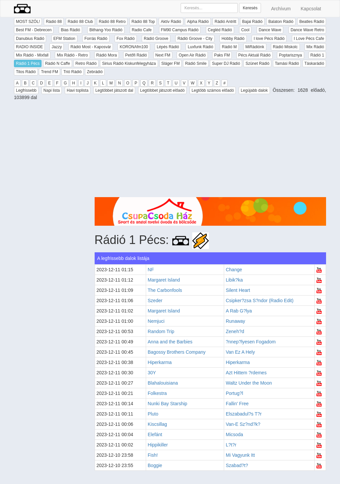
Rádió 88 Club (80, 21)
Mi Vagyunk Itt (240, 455)
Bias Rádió (70, 30)
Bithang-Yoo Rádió (106, 30)
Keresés (250, 8)
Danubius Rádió (30, 38)
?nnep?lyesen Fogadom (251, 341)
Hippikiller (158, 444)
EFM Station (64, 38)
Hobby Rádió (232, 38)
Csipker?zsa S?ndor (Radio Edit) (260, 300)
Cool (245, 30)
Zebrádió (95, 71)
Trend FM (49, 71)
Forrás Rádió (95, 38)
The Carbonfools (165, 290)
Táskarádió (314, 63)
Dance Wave (270, 30)
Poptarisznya (290, 55)
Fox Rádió (126, 38)
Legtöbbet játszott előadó (162, 90)
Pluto (153, 414)
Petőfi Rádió (136, 55)
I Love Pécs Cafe (309, 38)
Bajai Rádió (252, 21)
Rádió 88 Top (143, 21)
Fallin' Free (237, 403)
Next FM (162, 55)
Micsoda (234, 434)
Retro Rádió (86, 63)
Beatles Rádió (311, 21)
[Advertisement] (210, 150)
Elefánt (155, 434)
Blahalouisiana (163, 383)
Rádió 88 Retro (112, 21)
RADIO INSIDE (29, 47)
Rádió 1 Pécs (28, 63)
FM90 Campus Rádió (180, 30)
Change (234, 269)
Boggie (155, 465)
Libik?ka (234, 280)
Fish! (153, 455)
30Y (152, 372)
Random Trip (161, 331)
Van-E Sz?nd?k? (243, 424)
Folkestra (157, 393)
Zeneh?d (235, 331)
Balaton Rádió (280, 21)
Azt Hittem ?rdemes (246, 372)
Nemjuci (156, 321)
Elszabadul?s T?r (244, 414)
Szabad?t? (237, 465)
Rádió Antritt (225, 21)
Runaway (235, 321)
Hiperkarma (160, 362)
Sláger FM (170, 63)
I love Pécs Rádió (269, 38)
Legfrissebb (26, 90)
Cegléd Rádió (220, 30)
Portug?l (234, 393)
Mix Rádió (315, 47)
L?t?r (231, 444)
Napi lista (51, 90)
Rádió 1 (317, 55)
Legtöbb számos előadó (213, 90)
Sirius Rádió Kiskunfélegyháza (129, 63)
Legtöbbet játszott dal (114, 90)
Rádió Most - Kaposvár (90, 47)
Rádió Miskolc (285, 47)
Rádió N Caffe (57, 63)
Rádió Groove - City (194, 38)
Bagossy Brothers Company (177, 352)
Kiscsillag (157, 424)
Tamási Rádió (287, 63)
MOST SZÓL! (28, 21)
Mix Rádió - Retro (72, 55)
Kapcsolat (311, 8)
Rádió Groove (156, 38)
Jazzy (56, 47)
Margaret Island (164, 280)
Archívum (281, 8)
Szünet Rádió (257, 63)
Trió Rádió (72, 71)
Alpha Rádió (198, 21)
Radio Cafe (142, 30)
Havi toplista (77, 90)
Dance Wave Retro (307, 30)
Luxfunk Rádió (200, 47)
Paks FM (222, 55)
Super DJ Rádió (226, 63)
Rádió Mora (106, 55)
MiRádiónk (254, 47)
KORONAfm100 (134, 47)
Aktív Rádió (171, 21)
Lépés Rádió (168, 47)
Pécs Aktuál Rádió (254, 55)
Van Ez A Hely (240, 352)
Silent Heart (238, 290)
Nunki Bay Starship (167, 403)
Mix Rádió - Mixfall (32, 55)
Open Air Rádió (192, 55)
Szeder (155, 300)
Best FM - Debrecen (33, 30)
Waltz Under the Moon (249, 383)
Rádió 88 (54, 21)
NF (151, 269)
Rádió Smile (196, 63)
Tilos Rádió (26, 71)
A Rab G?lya (239, 310)
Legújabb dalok (254, 90)
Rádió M (229, 47)
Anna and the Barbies (170, 341)
